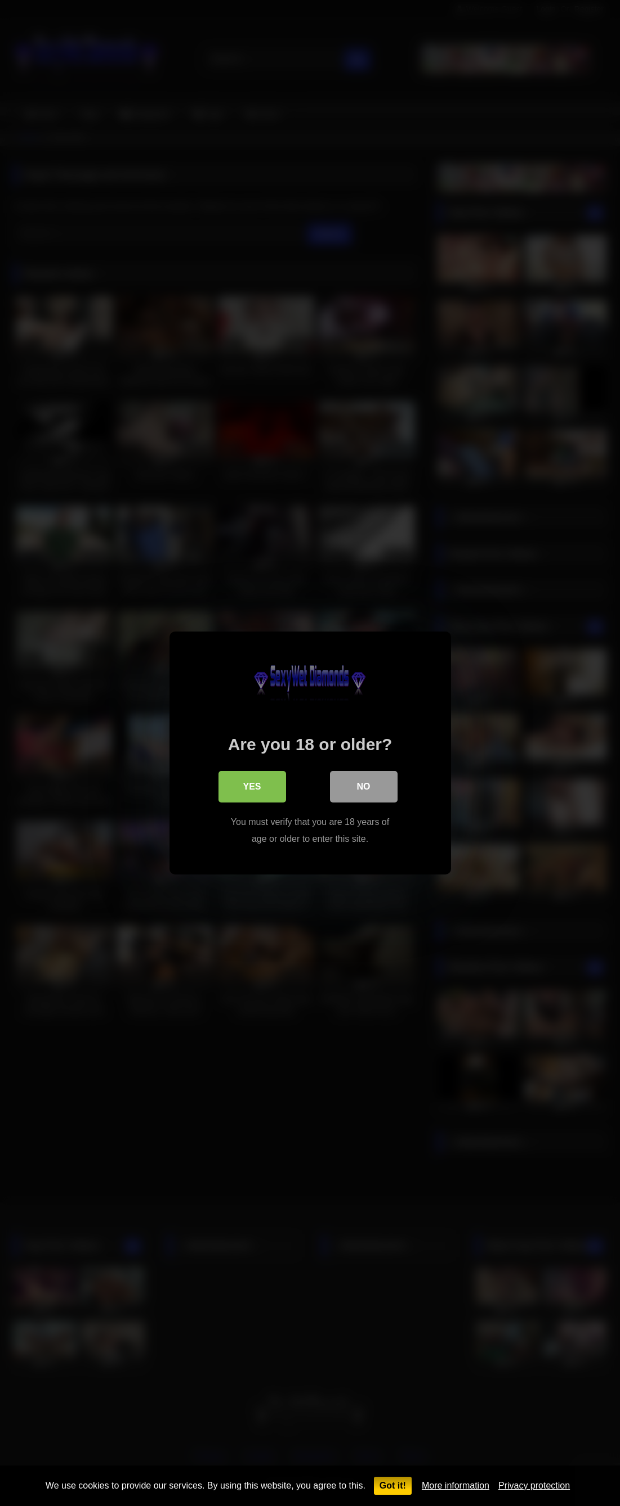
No (364, 786)
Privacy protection (534, 1485)
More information (455, 1485)
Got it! (393, 1485)
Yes (252, 786)
